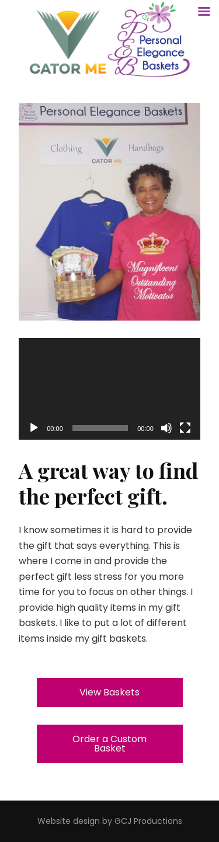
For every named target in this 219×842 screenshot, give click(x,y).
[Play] (34, 428)
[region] (109, 212)
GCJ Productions (148, 821)
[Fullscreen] (185, 428)
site (63, 821)
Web (46, 821)
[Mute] (166, 428)
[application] (109, 389)
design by (92, 821)
